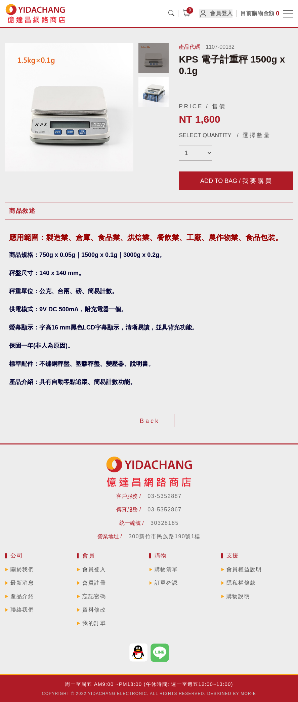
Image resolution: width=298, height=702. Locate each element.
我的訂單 (94, 623)
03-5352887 (164, 496)
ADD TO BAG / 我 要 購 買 (235, 181)
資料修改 (94, 610)
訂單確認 (166, 583)
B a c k (149, 421)
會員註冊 (94, 583)
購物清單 (166, 569)
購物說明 (238, 596)
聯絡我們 (22, 610)
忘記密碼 (94, 596)
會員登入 (215, 13)
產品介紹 (22, 596)
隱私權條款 (241, 583)
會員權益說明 (244, 569)
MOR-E (248, 693)
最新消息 (22, 583)
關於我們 (22, 569)
